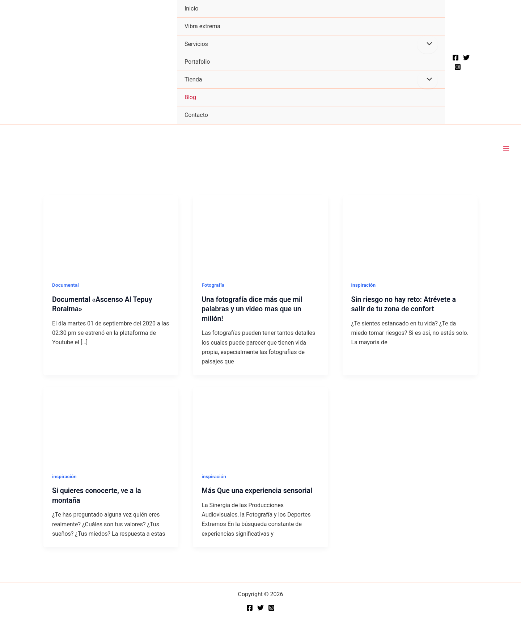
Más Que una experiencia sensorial (258, 490)
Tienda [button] (193, 79)
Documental (66, 285)
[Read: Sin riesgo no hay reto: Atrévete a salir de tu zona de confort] (410, 233)
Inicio (191, 8)
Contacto (196, 114)
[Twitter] (466, 57)
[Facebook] (455, 57)
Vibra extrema (202, 26)
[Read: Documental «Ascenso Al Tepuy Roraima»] (110, 233)
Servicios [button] (196, 44)
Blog (190, 97)
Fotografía (213, 285)
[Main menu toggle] (506, 148)
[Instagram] (457, 67)
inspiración (363, 285)
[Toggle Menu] (427, 44)
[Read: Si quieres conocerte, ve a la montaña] (110, 424)
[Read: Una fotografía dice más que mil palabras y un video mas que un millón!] (260, 233)
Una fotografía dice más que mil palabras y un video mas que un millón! (253, 309)
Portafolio (197, 61)
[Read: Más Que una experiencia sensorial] (260, 424)
